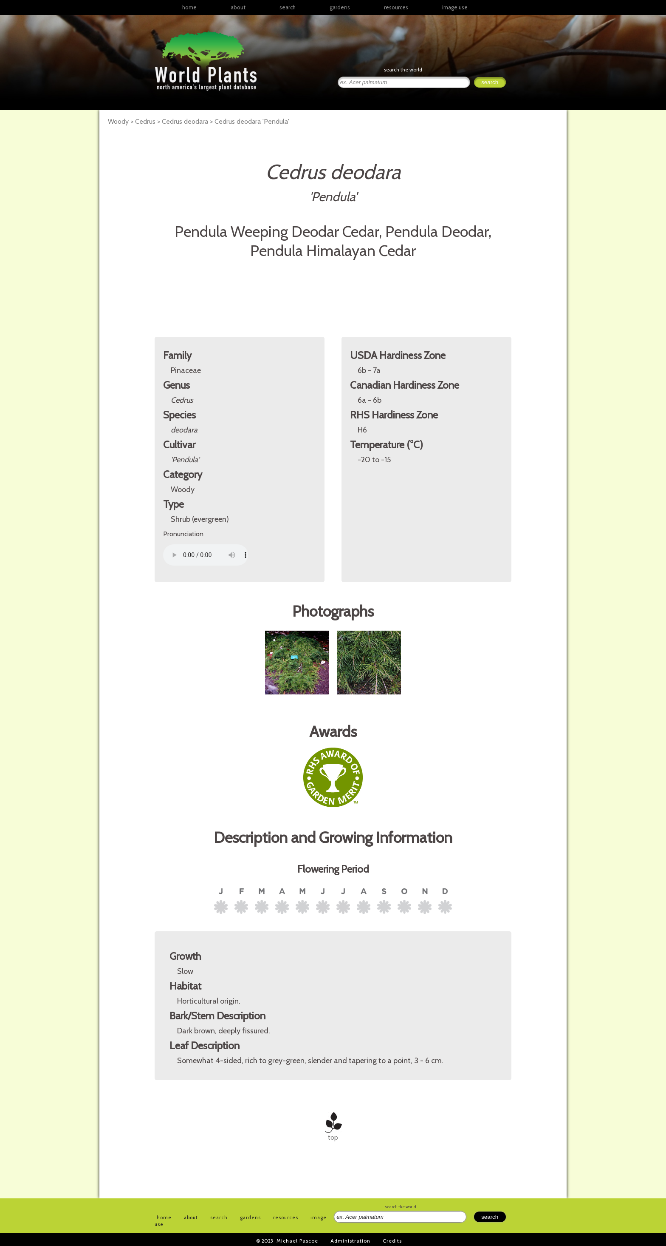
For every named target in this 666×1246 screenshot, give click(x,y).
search (287, 7)
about (238, 7)
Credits (392, 1240)
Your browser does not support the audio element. (205, 555)
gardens (340, 7)
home (189, 7)
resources (285, 1217)
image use (455, 7)
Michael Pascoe (297, 1240)
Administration (350, 1240)
